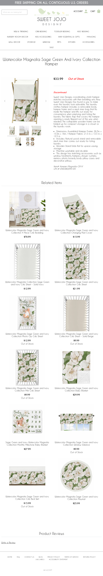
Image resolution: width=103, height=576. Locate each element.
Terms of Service (71, 557)
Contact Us (29, 557)
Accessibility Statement (58, 559)
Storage (31, 42)
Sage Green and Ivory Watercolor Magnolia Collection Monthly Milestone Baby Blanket (27, 443)
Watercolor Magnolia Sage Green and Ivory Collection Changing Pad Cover (76, 231)
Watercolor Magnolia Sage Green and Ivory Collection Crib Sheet (76, 283)
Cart (92, 11)
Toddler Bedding (62, 31)
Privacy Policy (53, 557)
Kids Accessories (43, 37)
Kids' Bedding (83, 31)
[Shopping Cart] (98, 11)
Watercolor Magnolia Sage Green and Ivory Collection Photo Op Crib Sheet (27, 335)
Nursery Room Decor (17, 37)
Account (78, 11)
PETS (59, 42)
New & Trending (21, 31)
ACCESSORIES (88, 42)
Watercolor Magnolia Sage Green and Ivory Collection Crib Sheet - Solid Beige (76, 335)
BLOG (41, 557)
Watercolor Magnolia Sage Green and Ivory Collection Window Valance (76, 443)
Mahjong (91, 37)
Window (46, 42)
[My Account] (86, 11)
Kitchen (71, 42)
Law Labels (40, 559)
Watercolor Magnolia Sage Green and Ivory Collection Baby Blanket (76, 389)
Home (9, 557)
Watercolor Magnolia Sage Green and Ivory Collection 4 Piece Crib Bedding (27, 231)
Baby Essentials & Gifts (69, 37)
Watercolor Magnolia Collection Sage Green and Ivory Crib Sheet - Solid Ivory (27, 283)
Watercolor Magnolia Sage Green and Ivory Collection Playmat (76, 497)
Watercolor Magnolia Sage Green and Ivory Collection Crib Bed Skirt (27, 497)
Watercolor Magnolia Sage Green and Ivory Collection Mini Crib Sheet (27, 389)
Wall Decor (14, 42)
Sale (52, 47)
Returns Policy (89, 557)
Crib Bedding (41, 31)
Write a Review (8, 542)
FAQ (18, 557)
